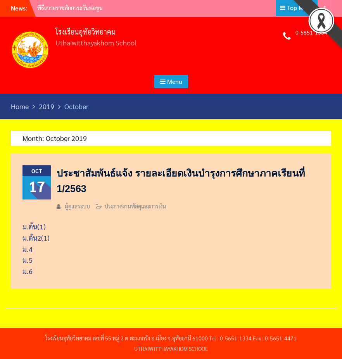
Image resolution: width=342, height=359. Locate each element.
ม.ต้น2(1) (36, 237)
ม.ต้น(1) (34, 226)
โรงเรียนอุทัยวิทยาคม (85, 31)
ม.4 (27, 249)
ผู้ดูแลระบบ (77, 206)
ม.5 (27, 259)
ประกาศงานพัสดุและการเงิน (135, 206)
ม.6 (27, 271)
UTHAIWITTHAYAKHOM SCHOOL (171, 348)
